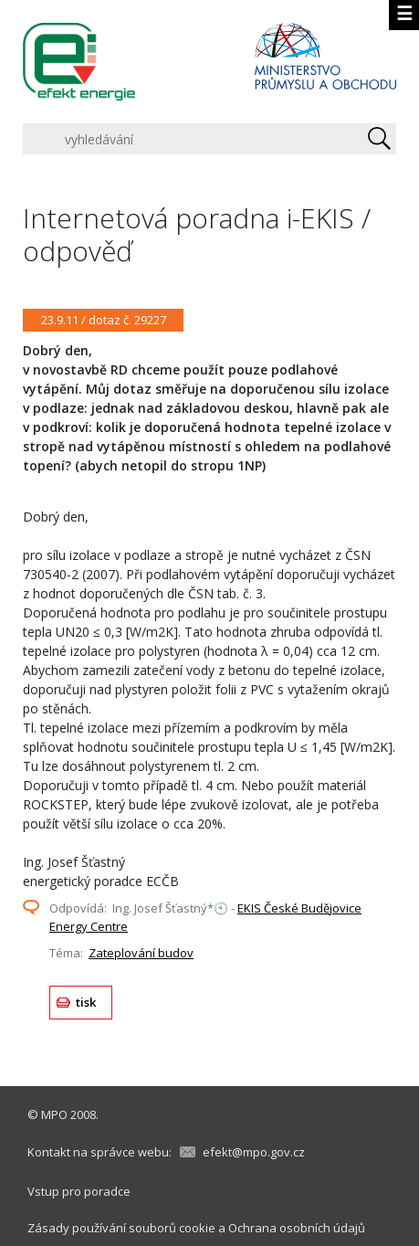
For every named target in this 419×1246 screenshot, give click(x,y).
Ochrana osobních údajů (296, 1228)
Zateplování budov (141, 953)
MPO (54, 1114)
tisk (86, 1002)
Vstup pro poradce (79, 1191)
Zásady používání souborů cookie (121, 1228)
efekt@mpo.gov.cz (254, 1152)
